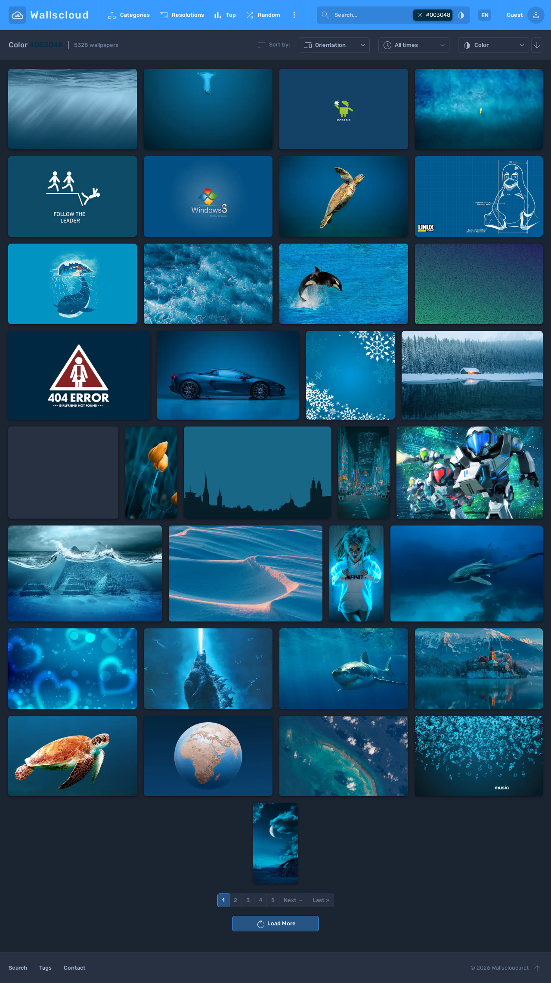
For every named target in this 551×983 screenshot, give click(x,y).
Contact (75, 967)
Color (494, 45)
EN (485, 15)
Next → (293, 900)
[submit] (325, 15)
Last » (321, 900)
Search (18, 967)
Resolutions (181, 15)
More (294, 15)
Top (224, 15)
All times (415, 45)
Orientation (335, 45)
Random (262, 15)
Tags (45, 967)
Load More (276, 924)
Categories (128, 15)
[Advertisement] (63, 473)
